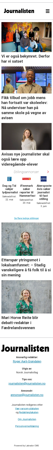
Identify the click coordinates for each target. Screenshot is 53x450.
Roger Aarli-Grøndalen (27, 361)
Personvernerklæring (27, 426)
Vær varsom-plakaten (27, 408)
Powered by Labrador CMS (26, 445)
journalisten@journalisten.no (27, 383)
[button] (48, 172)
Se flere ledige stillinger (26, 218)
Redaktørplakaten (28, 412)
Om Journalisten (27, 419)
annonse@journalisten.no (27, 395)
